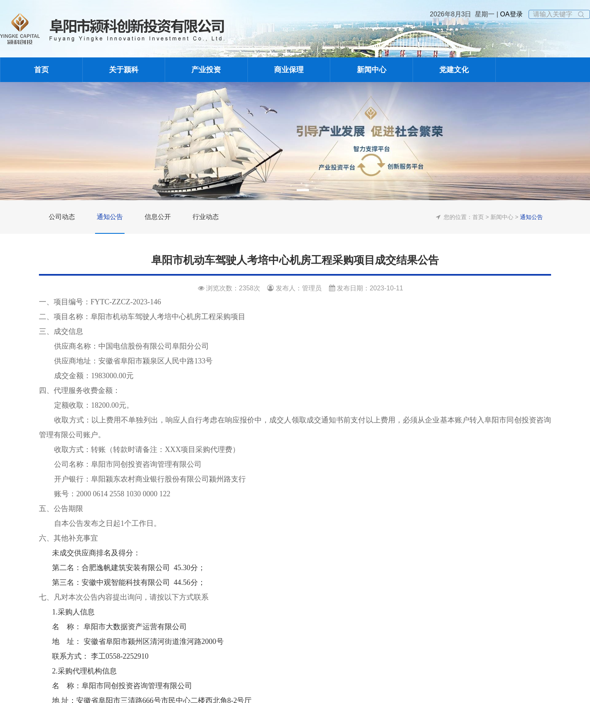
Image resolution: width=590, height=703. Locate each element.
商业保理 (289, 70)
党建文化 (454, 70)
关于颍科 (123, 70)
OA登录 (510, 14)
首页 (41, 70)
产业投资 (206, 70)
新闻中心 (371, 70)
